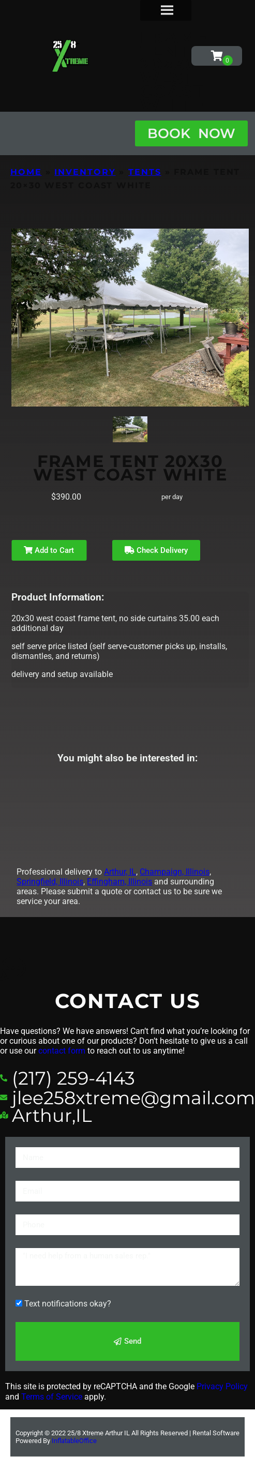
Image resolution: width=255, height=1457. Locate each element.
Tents (144, 172)
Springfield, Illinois (50, 882)
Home (26, 172)
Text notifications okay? (67, 1304)
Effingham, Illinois (119, 882)
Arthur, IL (120, 872)
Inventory (84, 172)
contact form (61, 1051)
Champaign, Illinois (174, 872)
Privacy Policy (222, 1386)
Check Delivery (156, 550)
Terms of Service (51, 1397)
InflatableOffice (74, 1441)
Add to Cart (49, 550)
